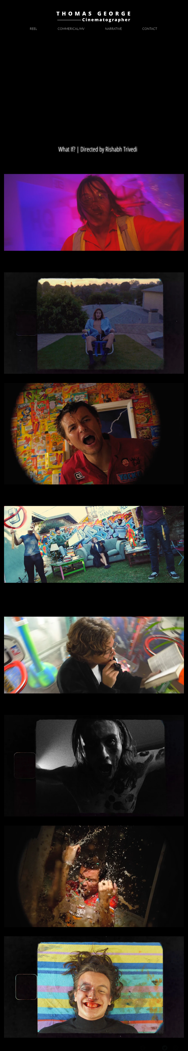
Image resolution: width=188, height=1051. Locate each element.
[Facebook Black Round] (142, 1048)
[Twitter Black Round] (164, 1048)
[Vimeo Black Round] (175, 1048)
